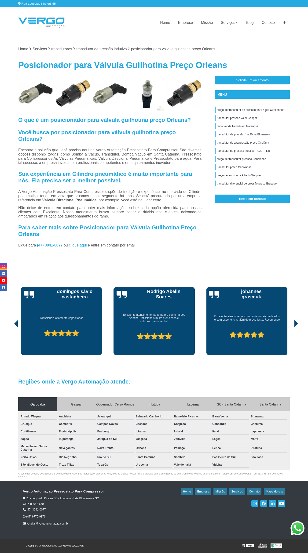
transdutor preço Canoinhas (234, 173)
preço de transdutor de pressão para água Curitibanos (250, 111)
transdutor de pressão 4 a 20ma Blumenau (243, 138)
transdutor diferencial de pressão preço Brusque (247, 191)
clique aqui (78, 246)
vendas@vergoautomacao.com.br (46, 524)
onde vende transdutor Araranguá (238, 129)
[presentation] (9, 342)
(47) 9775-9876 (34, 517)
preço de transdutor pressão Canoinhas (241, 165)
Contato (268, 23)
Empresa (185, 23)
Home (165, 23)
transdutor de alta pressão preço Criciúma (243, 147)
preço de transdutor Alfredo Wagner (239, 182)
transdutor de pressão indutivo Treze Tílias (243, 156)
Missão (207, 23)
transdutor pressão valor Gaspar (237, 120)
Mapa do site (276, 492)
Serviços (228, 23)
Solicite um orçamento (252, 81)
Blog (250, 23)
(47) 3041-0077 (50, 246)
